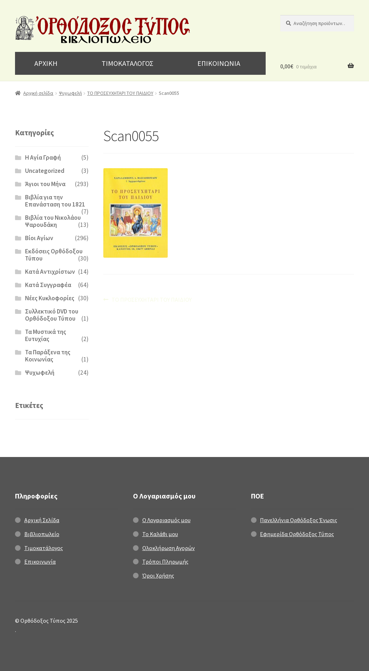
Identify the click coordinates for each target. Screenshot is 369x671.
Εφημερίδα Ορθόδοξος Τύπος (297, 534)
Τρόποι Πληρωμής (165, 561)
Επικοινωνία (40, 561)
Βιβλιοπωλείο (41, 534)
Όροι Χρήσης (158, 575)
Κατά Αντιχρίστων (50, 272)
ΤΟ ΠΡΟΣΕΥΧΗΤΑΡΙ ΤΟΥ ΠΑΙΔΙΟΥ (120, 93)
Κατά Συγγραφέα (48, 285)
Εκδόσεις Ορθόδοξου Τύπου (54, 254)
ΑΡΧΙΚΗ (46, 63)
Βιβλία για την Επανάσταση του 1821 (55, 200)
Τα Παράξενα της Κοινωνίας (47, 355)
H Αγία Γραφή (43, 157)
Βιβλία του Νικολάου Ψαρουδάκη (53, 221)
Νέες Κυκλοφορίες (49, 298)
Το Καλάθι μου (160, 534)
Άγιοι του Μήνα (45, 184)
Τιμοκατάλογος (43, 547)
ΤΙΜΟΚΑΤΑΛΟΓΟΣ (127, 63)
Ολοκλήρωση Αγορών (168, 547)
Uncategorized (44, 171)
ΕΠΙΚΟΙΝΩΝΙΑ (218, 63)
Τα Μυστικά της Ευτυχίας (45, 335)
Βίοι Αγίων (39, 238)
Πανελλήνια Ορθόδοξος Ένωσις (298, 520)
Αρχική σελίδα (38, 93)
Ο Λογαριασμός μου (166, 520)
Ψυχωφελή (70, 93)
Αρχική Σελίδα (41, 520)
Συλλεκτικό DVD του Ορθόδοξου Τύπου (51, 314)
